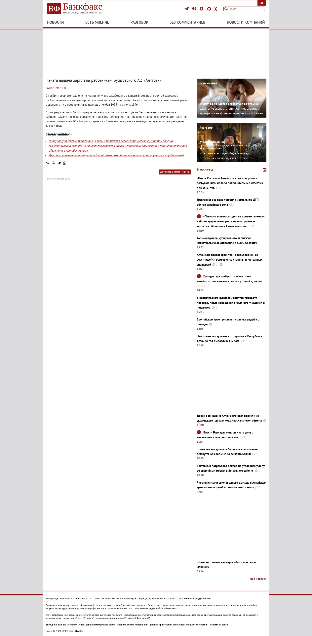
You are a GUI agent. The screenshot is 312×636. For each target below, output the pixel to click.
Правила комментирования (132, 624)
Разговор (139, 22)
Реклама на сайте (218, 624)
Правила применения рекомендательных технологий (178, 624)
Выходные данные (56, 624)
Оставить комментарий (175, 172)
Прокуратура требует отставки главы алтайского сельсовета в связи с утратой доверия (111, 141)
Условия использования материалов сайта (91, 624)
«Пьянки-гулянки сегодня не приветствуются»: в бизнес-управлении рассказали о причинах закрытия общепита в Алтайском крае (231, 221)
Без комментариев (187, 22)
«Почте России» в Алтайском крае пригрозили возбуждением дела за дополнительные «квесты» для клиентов (230, 183)
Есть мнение (97, 22)
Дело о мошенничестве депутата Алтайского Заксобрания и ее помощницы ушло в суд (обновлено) (116, 155)
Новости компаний (246, 22)
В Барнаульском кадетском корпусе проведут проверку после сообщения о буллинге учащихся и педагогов (231, 302)
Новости (55, 22)
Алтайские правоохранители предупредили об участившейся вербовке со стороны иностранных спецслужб (229, 259)
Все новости (258, 579)
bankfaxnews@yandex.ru (197, 598)
